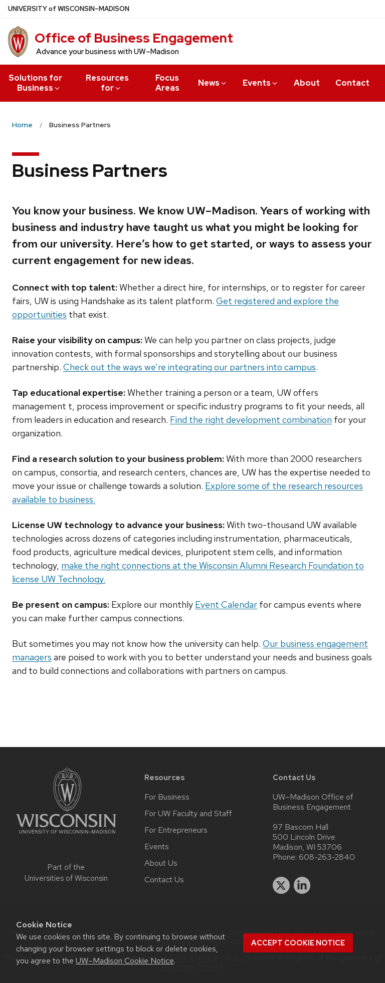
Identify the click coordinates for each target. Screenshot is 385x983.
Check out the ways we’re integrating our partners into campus (189, 367)
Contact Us (164, 880)
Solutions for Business (35, 83)
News (213, 83)
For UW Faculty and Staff (188, 814)
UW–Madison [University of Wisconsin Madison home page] (68, 9)
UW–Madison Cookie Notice (125, 960)
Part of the (66, 873)
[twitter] (281, 885)
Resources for (107, 83)
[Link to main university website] (66, 835)
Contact (352, 83)
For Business (166, 797)
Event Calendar (226, 604)
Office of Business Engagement (134, 38)
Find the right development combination (251, 419)
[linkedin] (302, 885)
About (307, 83)
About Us (160, 863)
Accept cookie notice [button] (298, 943)
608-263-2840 (327, 857)
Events (261, 83)
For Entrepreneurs (176, 830)
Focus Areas (167, 83)
